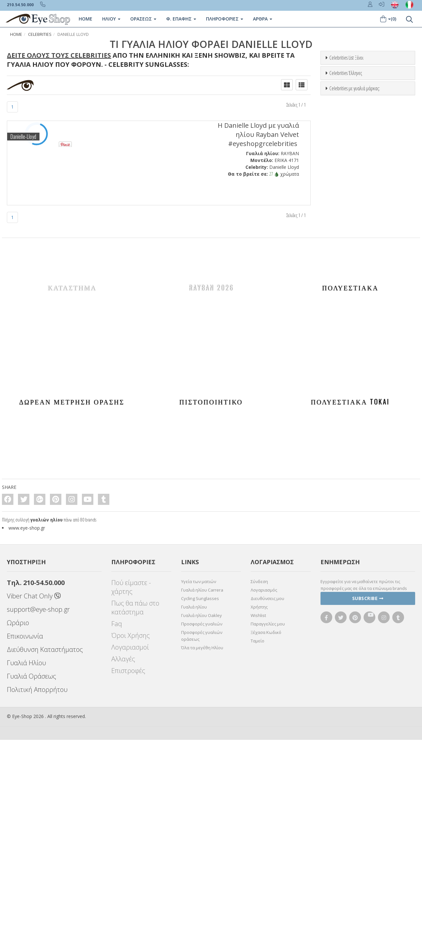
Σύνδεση (259, 781)
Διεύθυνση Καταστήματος (45, 848)
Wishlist (258, 814)
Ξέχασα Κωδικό (266, 831)
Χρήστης (259, 806)
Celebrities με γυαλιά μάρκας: (354, 349)
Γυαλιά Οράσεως (31, 875)
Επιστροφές (128, 869)
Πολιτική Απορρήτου (37, 888)
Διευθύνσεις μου (267, 797)
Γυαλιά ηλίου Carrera (202, 789)
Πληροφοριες (224, 19)
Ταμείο (257, 840)
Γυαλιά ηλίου (194, 806)
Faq (116, 822)
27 (274, 174)
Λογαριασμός (264, 789)
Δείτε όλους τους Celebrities (59, 55)
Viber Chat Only (34, 795)
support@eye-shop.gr (38, 808)
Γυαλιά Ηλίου (26, 862)
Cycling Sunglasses (200, 797)
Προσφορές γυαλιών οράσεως (201, 835)
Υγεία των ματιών (198, 781)
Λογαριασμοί (130, 846)
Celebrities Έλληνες (345, 203)
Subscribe (367, 797)
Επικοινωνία (25, 835)
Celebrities (40, 34)
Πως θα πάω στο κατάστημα (135, 806)
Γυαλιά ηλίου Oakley (201, 814)
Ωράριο (18, 821)
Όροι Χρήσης (130, 834)
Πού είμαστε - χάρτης (131, 786)
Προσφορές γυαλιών (201, 823)
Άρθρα (262, 19)
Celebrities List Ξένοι (346, 57)
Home (85, 19)
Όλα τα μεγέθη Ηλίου (202, 847)
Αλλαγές (123, 858)
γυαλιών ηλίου (46, 718)
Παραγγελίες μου (268, 823)
